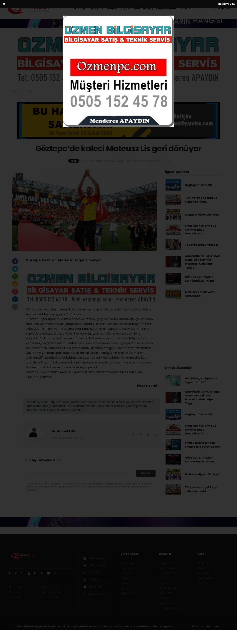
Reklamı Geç (226, 4)
